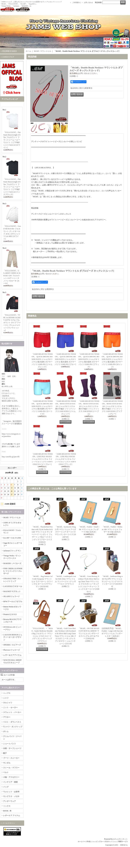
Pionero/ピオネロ (10, 614)
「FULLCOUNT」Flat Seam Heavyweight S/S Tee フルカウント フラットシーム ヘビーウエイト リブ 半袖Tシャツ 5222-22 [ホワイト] (12, 140)
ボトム (6, 731)
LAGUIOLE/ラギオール (12, 586)
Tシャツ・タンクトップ (12, 727)
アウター (6, 717)
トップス (6, 693)
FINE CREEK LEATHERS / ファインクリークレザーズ (12, 571)
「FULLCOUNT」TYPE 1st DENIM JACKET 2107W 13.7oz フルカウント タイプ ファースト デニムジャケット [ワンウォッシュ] (12, 322)
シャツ (6, 698)
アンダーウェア (9, 801)
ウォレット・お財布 (11, 792)
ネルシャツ (7, 703)
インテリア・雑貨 (10, 782)
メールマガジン (8, 823)
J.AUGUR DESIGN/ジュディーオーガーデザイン (12, 637)
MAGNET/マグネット (12, 591)
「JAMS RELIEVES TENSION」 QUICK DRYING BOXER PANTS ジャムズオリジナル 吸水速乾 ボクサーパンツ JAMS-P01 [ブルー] (65, 359)
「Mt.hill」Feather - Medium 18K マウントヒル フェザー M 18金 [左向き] (112, 529)
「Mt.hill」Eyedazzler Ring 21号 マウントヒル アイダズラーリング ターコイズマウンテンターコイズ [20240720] (65, 532)
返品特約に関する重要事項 (81, 88)
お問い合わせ (88, 2)
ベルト (6, 772)
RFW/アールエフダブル (12, 601)
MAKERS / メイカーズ (12, 563)
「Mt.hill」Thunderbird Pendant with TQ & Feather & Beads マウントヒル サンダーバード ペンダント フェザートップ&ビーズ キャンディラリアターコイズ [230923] (42, 534)
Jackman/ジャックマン (12, 551)
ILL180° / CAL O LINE (12, 538)
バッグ (6, 787)
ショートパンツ (9, 744)
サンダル (6, 763)
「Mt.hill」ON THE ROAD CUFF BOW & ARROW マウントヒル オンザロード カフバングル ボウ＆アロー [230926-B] (88, 633)
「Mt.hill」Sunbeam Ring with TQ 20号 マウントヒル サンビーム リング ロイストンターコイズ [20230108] (112, 581)
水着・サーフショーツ (12, 748)
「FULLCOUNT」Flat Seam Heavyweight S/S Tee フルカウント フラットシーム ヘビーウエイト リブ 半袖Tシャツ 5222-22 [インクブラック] (12, 187)
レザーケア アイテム (11, 815)
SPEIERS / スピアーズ (12, 645)
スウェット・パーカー (12, 712)
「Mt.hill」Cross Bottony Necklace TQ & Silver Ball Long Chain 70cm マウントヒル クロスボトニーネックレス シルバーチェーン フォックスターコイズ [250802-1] (88, 584)
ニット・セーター (10, 707)
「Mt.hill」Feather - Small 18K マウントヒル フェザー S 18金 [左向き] (88, 529)
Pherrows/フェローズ (11, 650)
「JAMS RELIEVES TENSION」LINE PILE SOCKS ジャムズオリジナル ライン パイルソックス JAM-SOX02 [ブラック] (65, 459)
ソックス (6, 806)
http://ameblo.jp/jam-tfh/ (11, 457)
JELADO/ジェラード (11, 596)
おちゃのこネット (120, 839)
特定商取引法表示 (9, 51)
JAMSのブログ (8, 57)
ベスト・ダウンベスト (12, 722)
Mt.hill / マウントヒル (12, 517)
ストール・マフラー (11, 768)
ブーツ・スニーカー (11, 758)
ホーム (28, 51)
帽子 (5, 753)
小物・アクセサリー (11, 777)
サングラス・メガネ (11, 796)
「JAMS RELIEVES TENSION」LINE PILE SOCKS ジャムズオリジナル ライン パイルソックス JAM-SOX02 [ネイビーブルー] (42, 459)
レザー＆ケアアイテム (12, 655)
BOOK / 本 (7, 811)
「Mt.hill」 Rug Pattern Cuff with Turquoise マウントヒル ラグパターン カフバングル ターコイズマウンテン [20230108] (42, 581)
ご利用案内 (76, 2)
